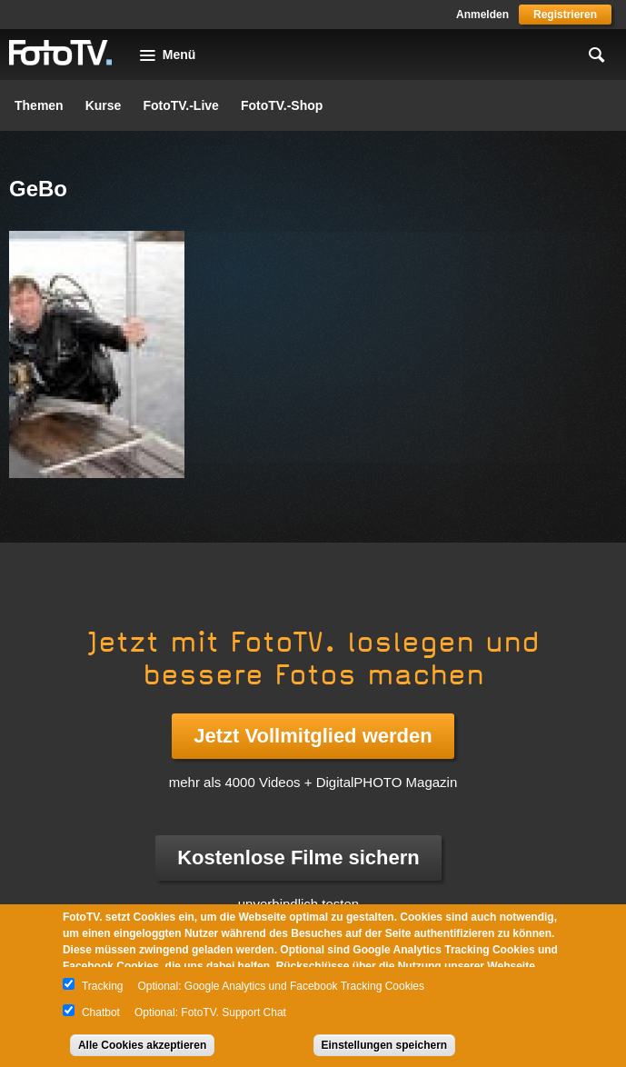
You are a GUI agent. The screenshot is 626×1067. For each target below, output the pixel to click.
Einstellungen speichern (385, 1045)
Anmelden (482, 14)
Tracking (103, 986)
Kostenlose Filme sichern (298, 857)
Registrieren (565, 14)
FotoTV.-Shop (282, 105)
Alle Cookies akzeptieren (142, 1045)
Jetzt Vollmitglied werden (313, 735)
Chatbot (101, 1012)
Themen (39, 105)
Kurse (103, 105)
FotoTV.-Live (181, 105)
